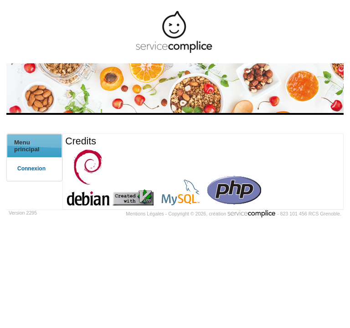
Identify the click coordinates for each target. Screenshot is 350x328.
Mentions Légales (145, 213)
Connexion (31, 168)
